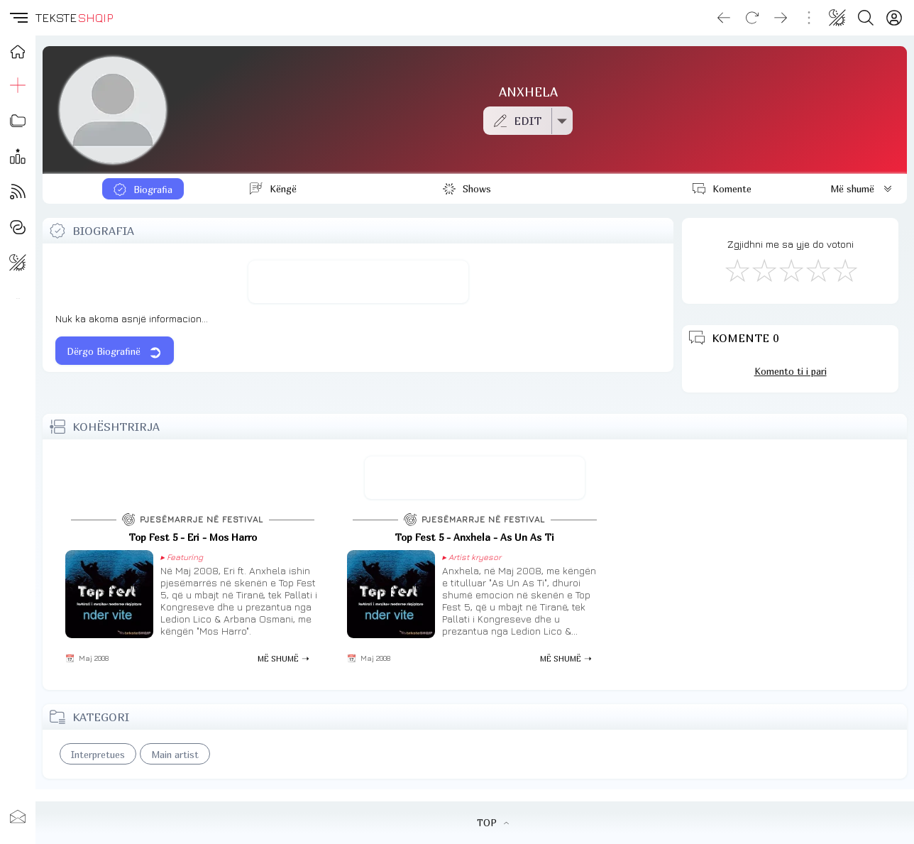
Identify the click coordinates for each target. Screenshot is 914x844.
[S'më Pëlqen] (736, 270)
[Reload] (752, 18)
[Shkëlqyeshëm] (844, 270)
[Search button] (866, 18)
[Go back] (724, 18)
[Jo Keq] (763, 270)
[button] (17, 17)
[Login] (894, 18)
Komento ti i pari (790, 371)
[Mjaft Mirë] (817, 270)
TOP (493, 822)
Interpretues (98, 754)
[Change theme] (837, 18)
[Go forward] (780, 18)
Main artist (175, 754)
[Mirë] (790, 270)
